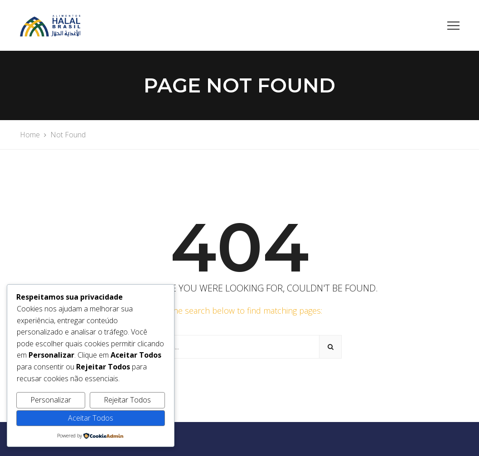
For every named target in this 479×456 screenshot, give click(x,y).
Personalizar (50, 400)
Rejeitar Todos (127, 400)
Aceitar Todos (90, 418)
